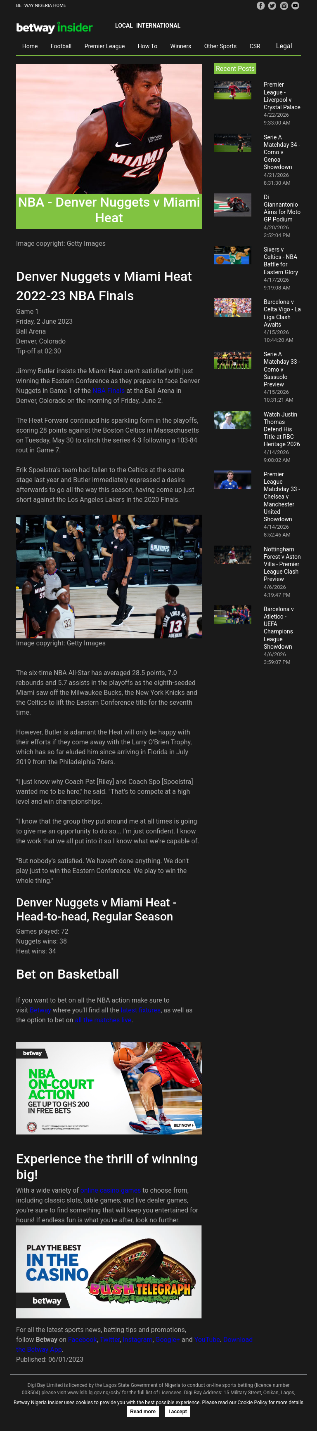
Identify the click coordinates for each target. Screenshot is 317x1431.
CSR (255, 46)
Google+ (168, 1340)
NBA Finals (108, 391)
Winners (181, 46)
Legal (284, 46)
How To (147, 46)
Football (61, 46)
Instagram (137, 1340)
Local (124, 25)
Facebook (82, 1340)
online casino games (110, 1190)
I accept (177, 1412)
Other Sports (220, 46)
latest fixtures (141, 1010)
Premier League (105, 46)
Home (30, 46)
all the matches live (103, 1020)
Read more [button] (143, 1412)
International (158, 25)
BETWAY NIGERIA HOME (41, 5)
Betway (40, 1010)
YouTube (207, 1340)
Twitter (110, 1340)
